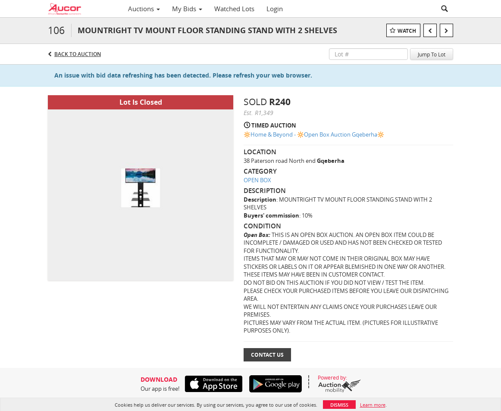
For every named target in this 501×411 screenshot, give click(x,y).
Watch (407, 30)
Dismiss (339, 405)
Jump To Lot (431, 54)
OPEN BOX (257, 180)
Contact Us (267, 354)
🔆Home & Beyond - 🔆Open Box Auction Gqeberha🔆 (314, 134)
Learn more (372, 405)
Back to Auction (77, 54)
